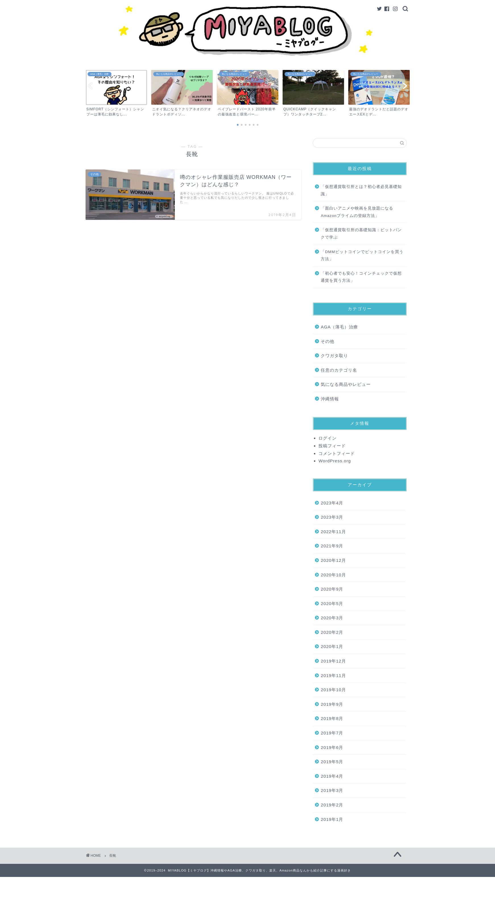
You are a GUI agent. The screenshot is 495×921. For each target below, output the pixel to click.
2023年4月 (332, 502)
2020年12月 (333, 560)
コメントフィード (336, 453)
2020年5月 (332, 603)
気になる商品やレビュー (346, 384)
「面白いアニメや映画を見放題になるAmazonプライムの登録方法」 (357, 212)
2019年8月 (332, 718)
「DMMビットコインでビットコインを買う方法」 (362, 255)
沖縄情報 (330, 398)
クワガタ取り (334, 355)
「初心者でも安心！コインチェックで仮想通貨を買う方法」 (361, 277)
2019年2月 (332, 804)
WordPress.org (334, 460)
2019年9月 (332, 704)
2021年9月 (332, 545)
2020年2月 (332, 632)
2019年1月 (332, 819)
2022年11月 (333, 531)
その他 (327, 341)
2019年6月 (332, 747)
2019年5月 (332, 761)
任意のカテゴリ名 (339, 370)
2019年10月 (333, 689)
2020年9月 (332, 589)
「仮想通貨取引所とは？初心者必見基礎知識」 (361, 190)
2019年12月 (333, 661)
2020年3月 (332, 617)
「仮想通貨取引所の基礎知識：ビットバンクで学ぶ (361, 233)
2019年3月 (332, 790)
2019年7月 (332, 732)
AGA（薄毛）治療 (339, 326)
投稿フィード (332, 445)
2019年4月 (332, 776)
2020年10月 (333, 574)
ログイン (327, 438)
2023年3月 (332, 517)
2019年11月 (333, 675)
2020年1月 (332, 646)
